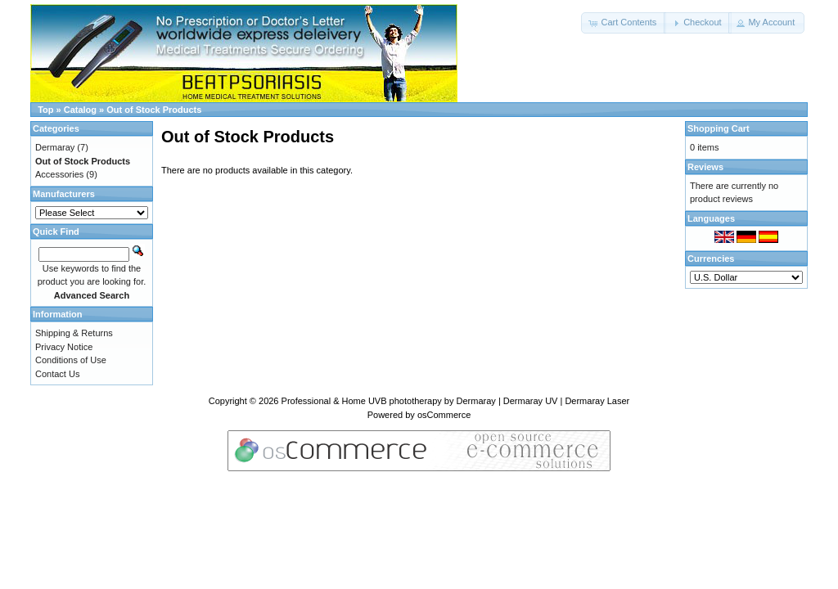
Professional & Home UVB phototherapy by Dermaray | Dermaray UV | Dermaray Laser (456, 401)
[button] (623, 23)
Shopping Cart (718, 128)
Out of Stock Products (153, 110)
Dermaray (54, 147)
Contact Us (57, 374)
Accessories (59, 174)
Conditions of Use (70, 360)
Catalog (80, 110)
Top (45, 110)
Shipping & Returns (74, 333)
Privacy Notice (63, 347)
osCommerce (444, 415)
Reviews (705, 167)
